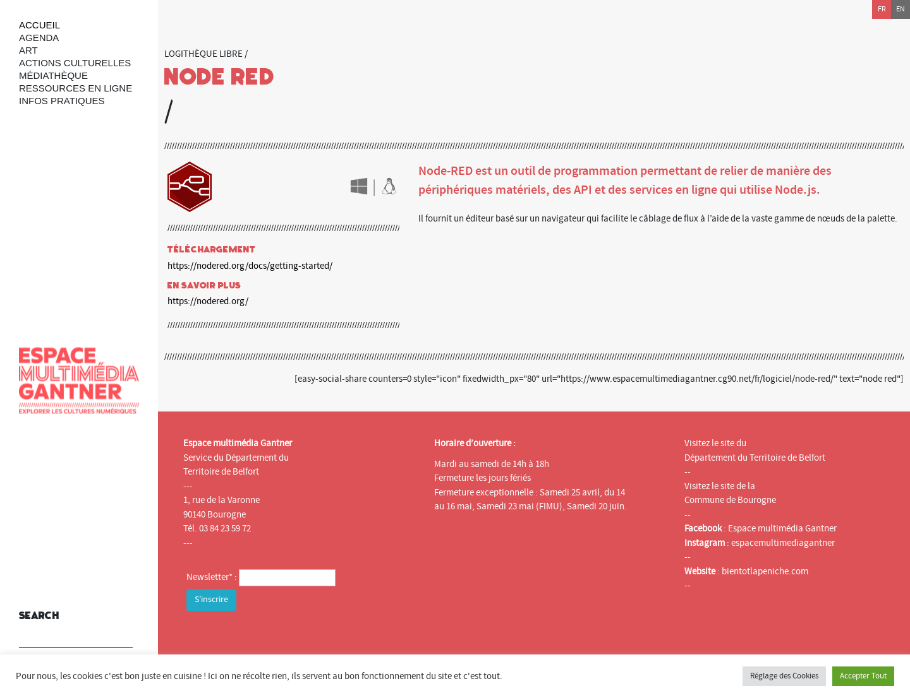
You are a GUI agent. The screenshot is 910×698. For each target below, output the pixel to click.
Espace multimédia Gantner (782, 529)
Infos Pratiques (62, 100)
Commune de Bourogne (730, 500)
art (28, 50)
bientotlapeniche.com (765, 571)
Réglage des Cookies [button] (784, 676)
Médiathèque (53, 75)
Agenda (39, 37)
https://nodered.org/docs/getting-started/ (249, 266)
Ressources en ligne (75, 88)
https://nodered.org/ (207, 301)
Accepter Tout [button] (863, 676)
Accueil (39, 25)
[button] (120, 629)
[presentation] (282, 638)
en (900, 9)
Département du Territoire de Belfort (754, 458)
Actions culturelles (75, 62)
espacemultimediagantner (783, 543)
